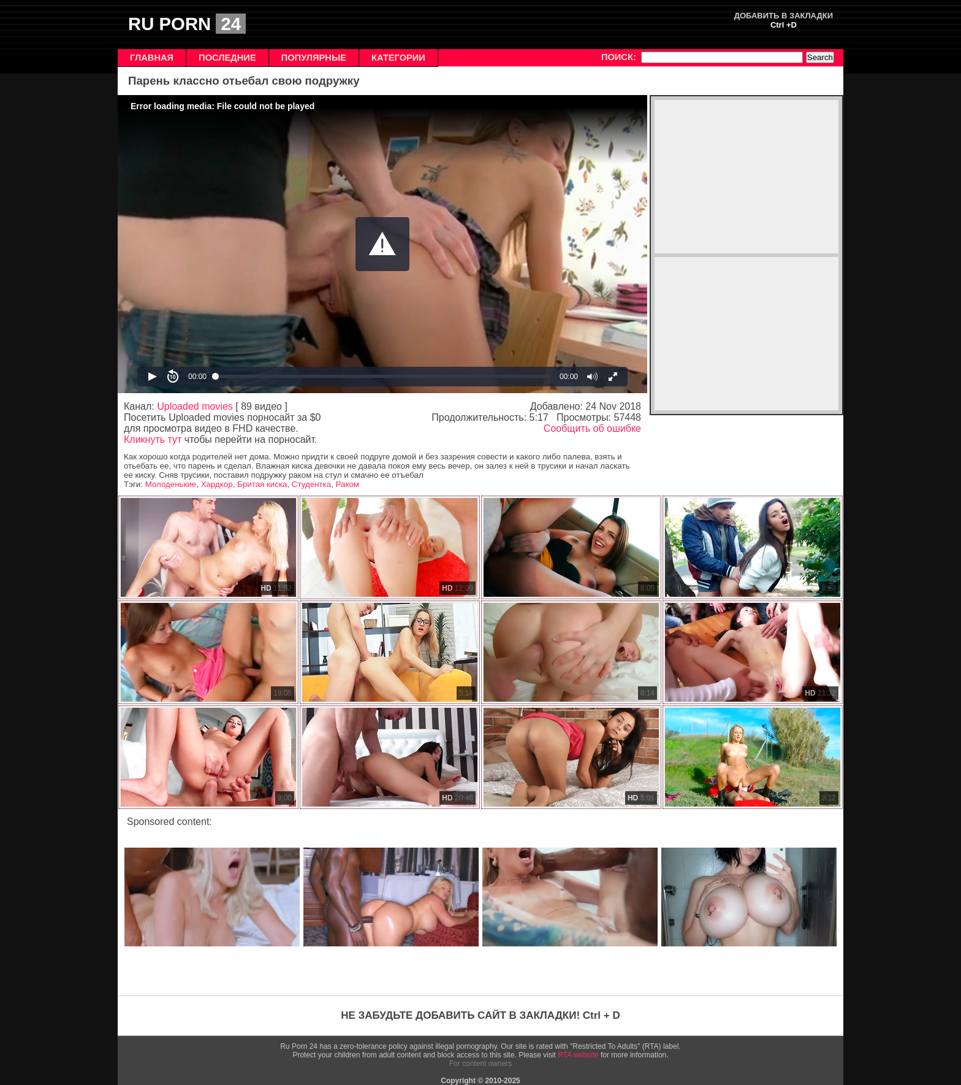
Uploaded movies (195, 406)
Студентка (311, 484)
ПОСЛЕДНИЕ (227, 58)
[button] (382, 244)
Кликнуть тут (152, 439)
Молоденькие (171, 484)
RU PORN (187, 23)
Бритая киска (262, 484)
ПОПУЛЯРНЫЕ (313, 58)
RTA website (578, 1055)
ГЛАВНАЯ (151, 58)
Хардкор (217, 484)
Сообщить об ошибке (592, 428)
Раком (347, 484)
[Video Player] (382, 244)
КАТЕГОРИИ (398, 58)
